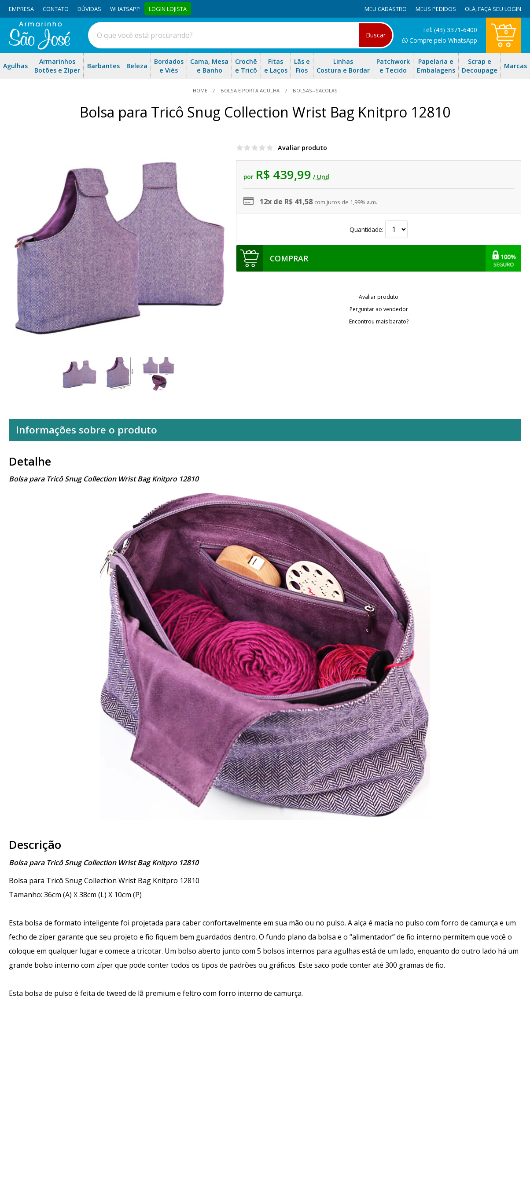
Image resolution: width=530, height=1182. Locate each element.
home (201, 90)
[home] (39, 47)
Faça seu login (499, 9)
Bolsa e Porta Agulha (250, 90)
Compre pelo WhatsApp (439, 40)
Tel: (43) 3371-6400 (449, 30)
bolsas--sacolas (314, 90)
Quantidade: (379, 229)
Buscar (376, 35)
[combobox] (241, 35)
